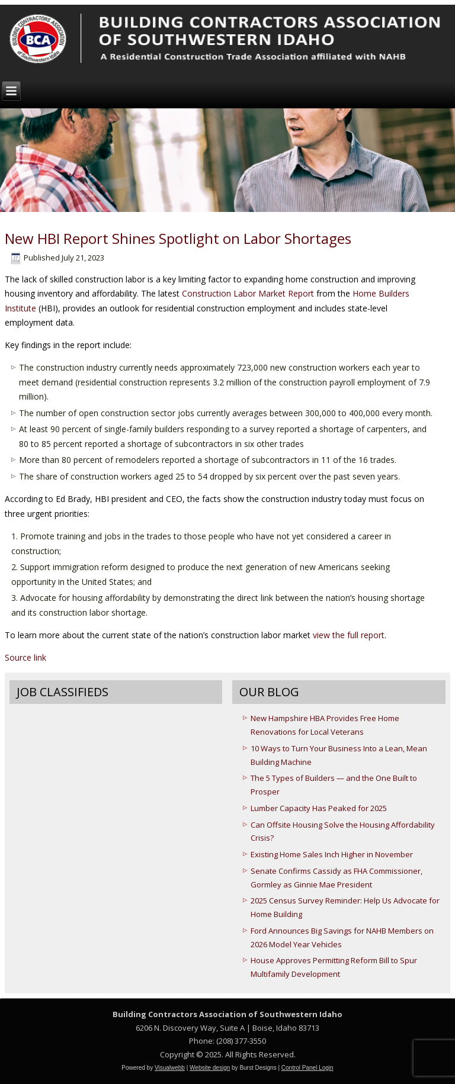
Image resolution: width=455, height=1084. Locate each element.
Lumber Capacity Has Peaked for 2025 (319, 808)
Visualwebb (170, 1067)
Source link (25, 657)
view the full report (348, 635)
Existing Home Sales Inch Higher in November (332, 854)
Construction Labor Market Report (248, 293)
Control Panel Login (307, 1067)
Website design (210, 1067)
